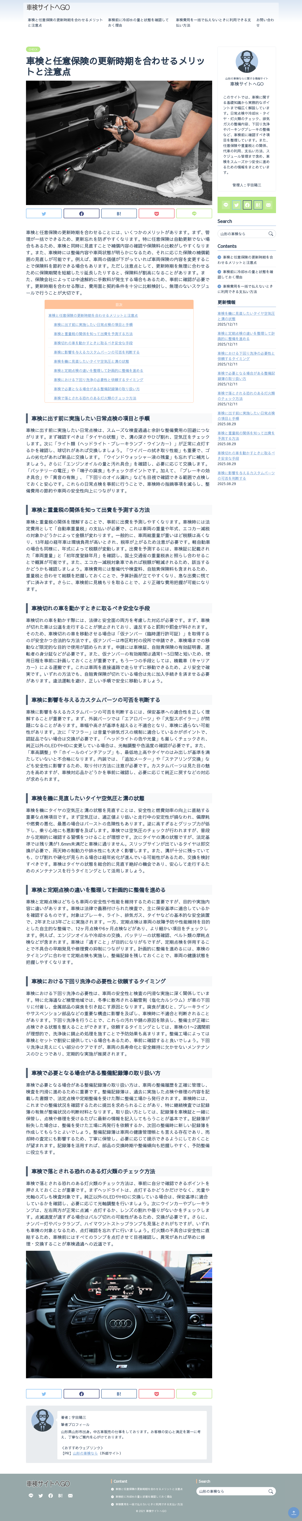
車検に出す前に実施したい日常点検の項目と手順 (93, 324)
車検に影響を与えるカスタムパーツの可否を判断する (97, 352)
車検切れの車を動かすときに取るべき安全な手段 (93, 342)
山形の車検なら (85, 1453)
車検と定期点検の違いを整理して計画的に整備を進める (98, 370)
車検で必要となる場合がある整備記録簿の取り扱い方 (97, 388)
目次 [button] (119, 304)
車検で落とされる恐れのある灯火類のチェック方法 (95, 397)
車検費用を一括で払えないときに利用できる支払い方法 (213, 22)
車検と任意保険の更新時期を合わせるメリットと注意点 (65, 22)
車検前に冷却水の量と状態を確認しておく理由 (138, 22)
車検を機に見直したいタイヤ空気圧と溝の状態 (91, 361)
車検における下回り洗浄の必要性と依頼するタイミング (98, 379)
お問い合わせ (265, 22)
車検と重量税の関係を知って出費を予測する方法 (93, 333)
